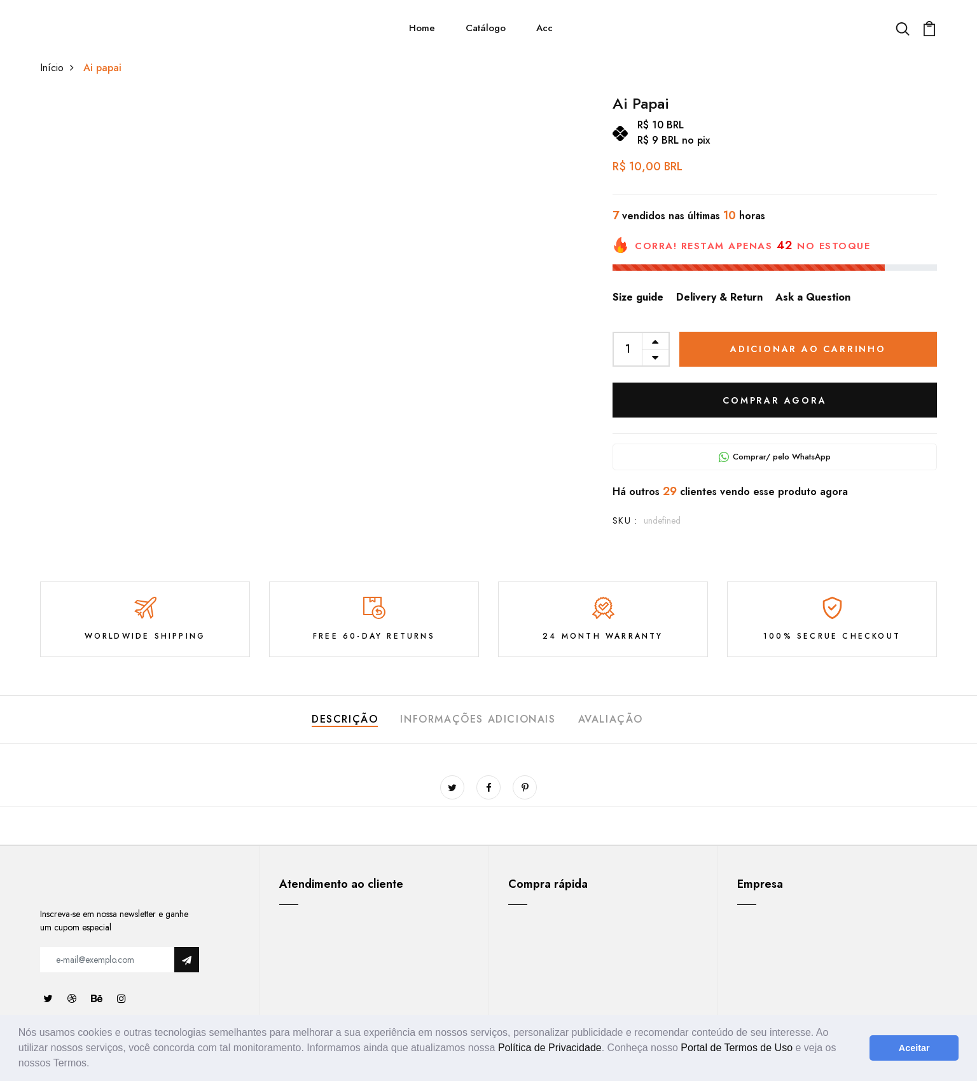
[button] (94, 1064)
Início (60, 67)
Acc (544, 28)
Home (422, 28)
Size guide (638, 297)
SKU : (625, 520)
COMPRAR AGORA (774, 400)
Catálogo (486, 28)
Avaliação (610, 719)
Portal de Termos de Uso (737, 1047)
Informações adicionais (477, 719)
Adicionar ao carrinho (808, 349)
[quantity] (628, 349)
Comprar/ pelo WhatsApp (775, 457)
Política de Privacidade (550, 1047)
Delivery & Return (719, 297)
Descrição (345, 719)
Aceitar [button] (914, 1048)
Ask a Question (812, 297)
